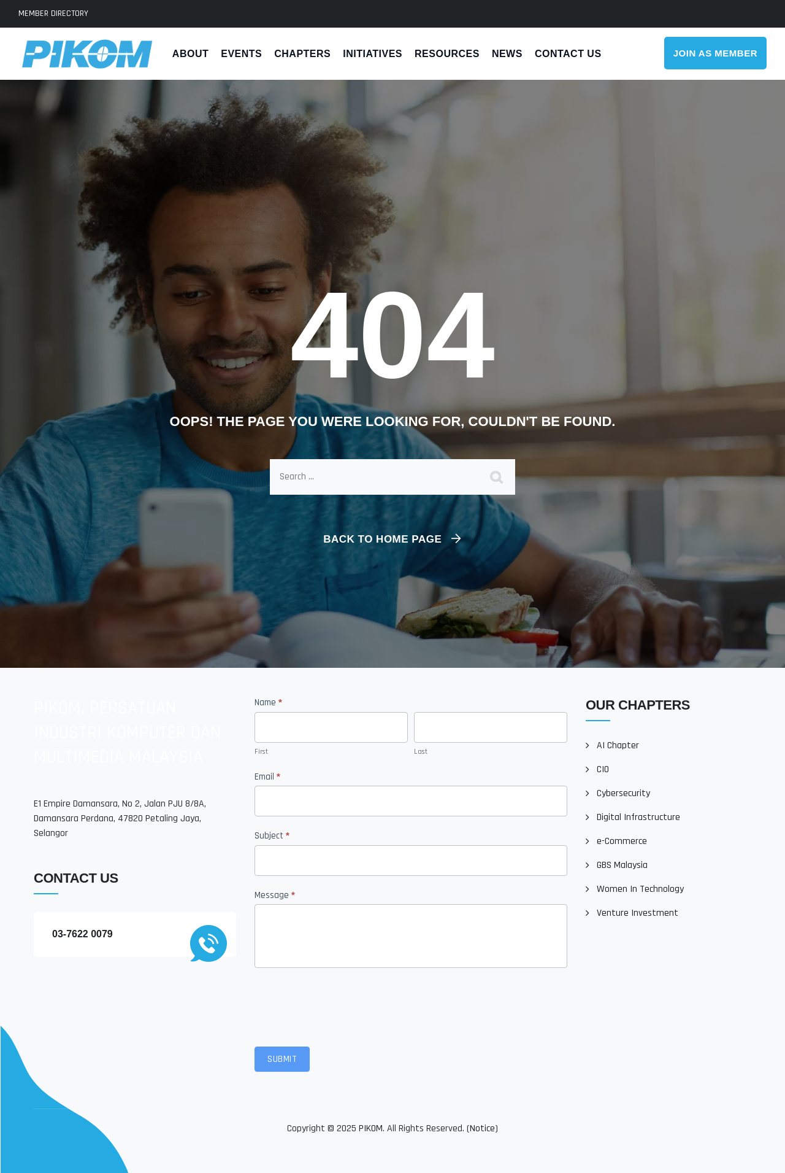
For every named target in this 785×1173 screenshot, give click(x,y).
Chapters (302, 53)
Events (241, 53)
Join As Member (715, 53)
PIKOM (371, 1128)
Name (268, 702)
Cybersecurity (623, 793)
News (507, 53)
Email (267, 777)
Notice (482, 1128)
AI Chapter (618, 745)
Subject (272, 836)
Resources (447, 53)
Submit (282, 1059)
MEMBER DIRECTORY (53, 13)
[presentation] (348, 1004)
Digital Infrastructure (638, 817)
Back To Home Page (382, 539)
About (190, 53)
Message (275, 895)
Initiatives (372, 53)
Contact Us (568, 53)
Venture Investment (637, 913)
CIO (603, 769)
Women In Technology (640, 889)
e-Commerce (622, 841)
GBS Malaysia (622, 865)
